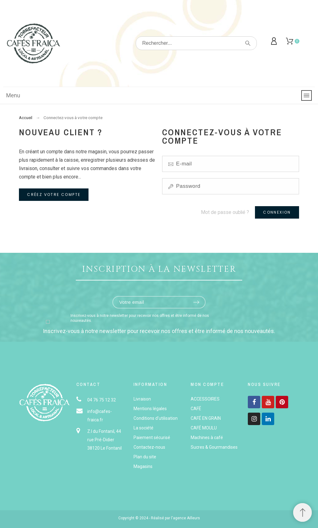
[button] (302, 512)
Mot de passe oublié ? (225, 212)
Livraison (142, 398)
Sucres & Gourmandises (214, 447)
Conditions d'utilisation (156, 418)
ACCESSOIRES (205, 398)
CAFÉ (196, 408)
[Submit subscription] (196, 302)
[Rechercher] (196, 43)
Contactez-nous (149, 447)
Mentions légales (150, 408)
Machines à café (207, 437)
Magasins (143, 466)
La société (143, 427)
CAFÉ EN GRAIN (206, 418)
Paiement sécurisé (152, 437)
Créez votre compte (53, 194)
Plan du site (145, 456)
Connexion (277, 212)
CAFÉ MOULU (204, 427)
